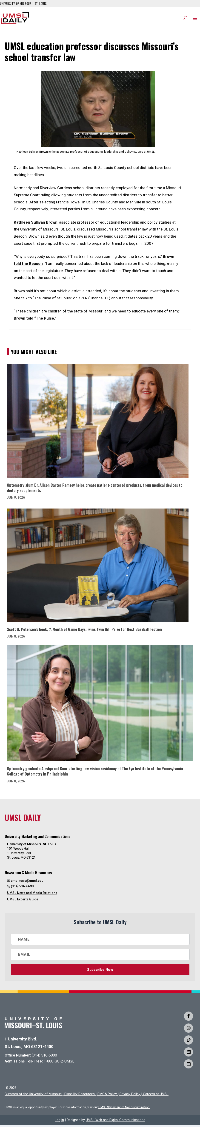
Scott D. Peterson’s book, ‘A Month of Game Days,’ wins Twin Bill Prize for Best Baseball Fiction (84, 631)
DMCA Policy (107, 1096)
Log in (59, 1122)
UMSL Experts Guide (22, 901)
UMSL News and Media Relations (32, 895)
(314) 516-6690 (22, 888)
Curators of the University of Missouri (33, 1096)
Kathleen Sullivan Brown (35, 224)
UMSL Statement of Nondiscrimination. (124, 1109)
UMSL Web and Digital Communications (115, 1122)
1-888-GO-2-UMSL (59, 1063)
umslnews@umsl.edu (27, 883)
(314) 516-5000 (44, 1057)
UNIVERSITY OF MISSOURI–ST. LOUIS (23, 3)
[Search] (185, 19)
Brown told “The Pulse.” (35, 320)
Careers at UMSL (156, 1096)
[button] (195, 19)
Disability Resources (79, 1096)
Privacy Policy (130, 1096)
